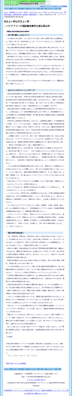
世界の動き (21, 8)
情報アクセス (13, 8)
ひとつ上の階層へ (21, 363)
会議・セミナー (49, 8)
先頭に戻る (10, 363)
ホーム (6, 8)
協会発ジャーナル (31, 8)
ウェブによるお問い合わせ (36, 380)
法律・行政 (57, 8)
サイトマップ (49, 6)
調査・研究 (40, 8)
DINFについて (58, 6)
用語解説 (64, 6)
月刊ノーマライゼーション (33, 12)
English (42, 6)
